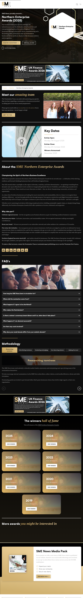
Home (5, 88)
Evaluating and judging (41, 350)
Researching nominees (9, 350)
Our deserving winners (57, 350)
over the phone (30, 108)
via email (21, 108)
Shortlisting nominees (25, 350)
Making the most (73, 350)
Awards (11, 88)
